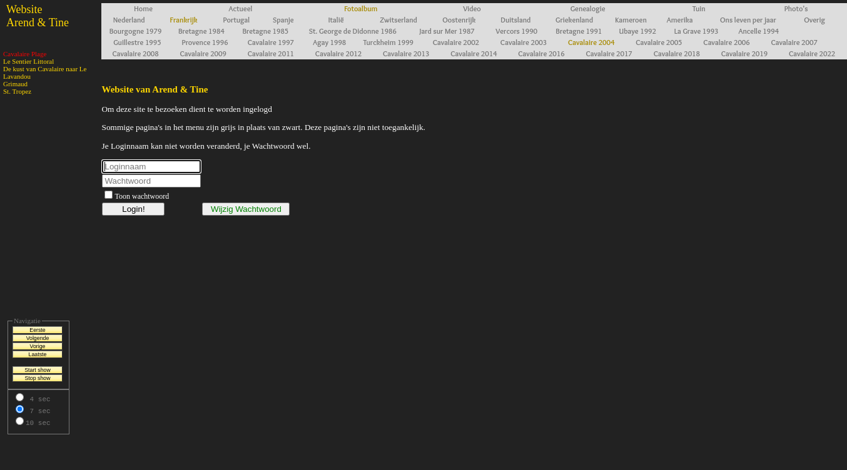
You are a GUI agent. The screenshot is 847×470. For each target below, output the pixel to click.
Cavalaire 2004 (591, 42)
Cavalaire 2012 (338, 53)
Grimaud (15, 84)
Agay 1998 (329, 42)
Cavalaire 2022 (812, 53)
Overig (814, 19)
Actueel (241, 8)
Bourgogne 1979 (135, 31)
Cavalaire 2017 (609, 53)
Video (472, 8)
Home (143, 8)
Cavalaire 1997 (271, 42)
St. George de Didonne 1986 (353, 31)
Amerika (680, 19)
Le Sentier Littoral (28, 61)
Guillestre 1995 (137, 42)
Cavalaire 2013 (406, 53)
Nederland (129, 19)
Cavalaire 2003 (523, 42)
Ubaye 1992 (637, 31)
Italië (336, 19)
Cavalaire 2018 (677, 53)
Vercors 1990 (516, 31)
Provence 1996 (205, 42)
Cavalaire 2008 (135, 53)
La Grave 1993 (696, 31)
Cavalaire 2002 (456, 42)
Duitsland (515, 19)
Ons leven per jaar (748, 19)
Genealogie (588, 8)
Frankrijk (184, 19)
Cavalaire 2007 (794, 42)
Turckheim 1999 (388, 42)
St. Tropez (17, 91)
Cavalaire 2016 (541, 53)
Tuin (699, 8)
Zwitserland (398, 19)
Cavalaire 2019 (744, 53)
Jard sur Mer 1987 (447, 31)
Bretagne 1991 (578, 31)
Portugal (236, 19)
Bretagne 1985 (265, 31)
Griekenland (574, 19)
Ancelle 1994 (759, 31)
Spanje (283, 19)
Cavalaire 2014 (473, 53)
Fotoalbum (360, 8)
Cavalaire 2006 (726, 42)
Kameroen (630, 19)
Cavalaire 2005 (659, 42)
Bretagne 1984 (201, 31)
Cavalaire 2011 (271, 53)
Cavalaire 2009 (203, 53)
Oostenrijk (458, 19)
